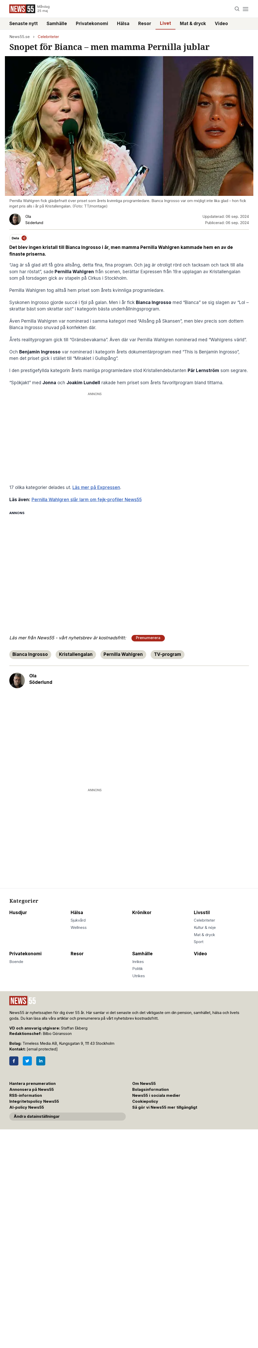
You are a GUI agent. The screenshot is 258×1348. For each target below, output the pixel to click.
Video (221, 23)
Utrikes (138, 976)
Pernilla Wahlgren (123, 654)
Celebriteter (48, 36)
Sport (198, 941)
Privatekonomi (92, 23)
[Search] (237, 9)
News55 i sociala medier (156, 1095)
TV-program (167, 654)
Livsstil (202, 912)
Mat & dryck (193, 23)
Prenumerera (148, 637)
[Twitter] (27, 1060)
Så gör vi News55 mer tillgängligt (165, 1107)
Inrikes (138, 961)
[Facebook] (13, 1060)
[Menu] (245, 9)
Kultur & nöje (205, 927)
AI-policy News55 (26, 1107)
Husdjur (18, 912)
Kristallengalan (76, 654)
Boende (16, 961)
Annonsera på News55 (31, 1089)
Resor (144, 23)
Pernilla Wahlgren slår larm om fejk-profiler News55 (87, 499)
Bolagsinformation (150, 1089)
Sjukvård (78, 920)
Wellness (79, 927)
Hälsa (123, 23)
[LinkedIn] (40, 1060)
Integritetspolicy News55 (34, 1101)
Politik (137, 968)
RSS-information (25, 1095)
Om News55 (144, 1083)
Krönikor (141, 912)
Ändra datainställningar (37, 1116)
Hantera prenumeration (32, 1083)
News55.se (19, 36)
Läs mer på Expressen (96, 487)
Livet (165, 23)
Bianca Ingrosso (30, 654)
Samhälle (57, 23)
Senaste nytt (23, 23)
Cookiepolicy (145, 1101)
